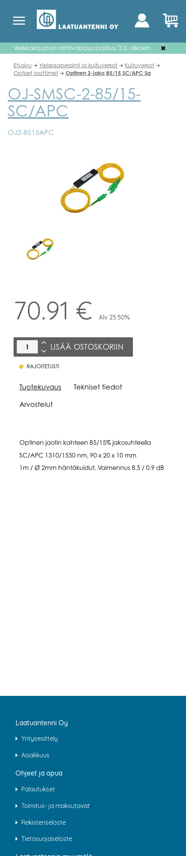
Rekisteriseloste (43, 822)
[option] (40, 249)
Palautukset (38, 789)
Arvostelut (36, 404)
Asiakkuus (35, 755)
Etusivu (23, 65)
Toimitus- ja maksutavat (55, 806)
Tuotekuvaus (40, 387)
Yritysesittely (39, 738)
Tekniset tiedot (98, 387)
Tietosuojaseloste (46, 838)
